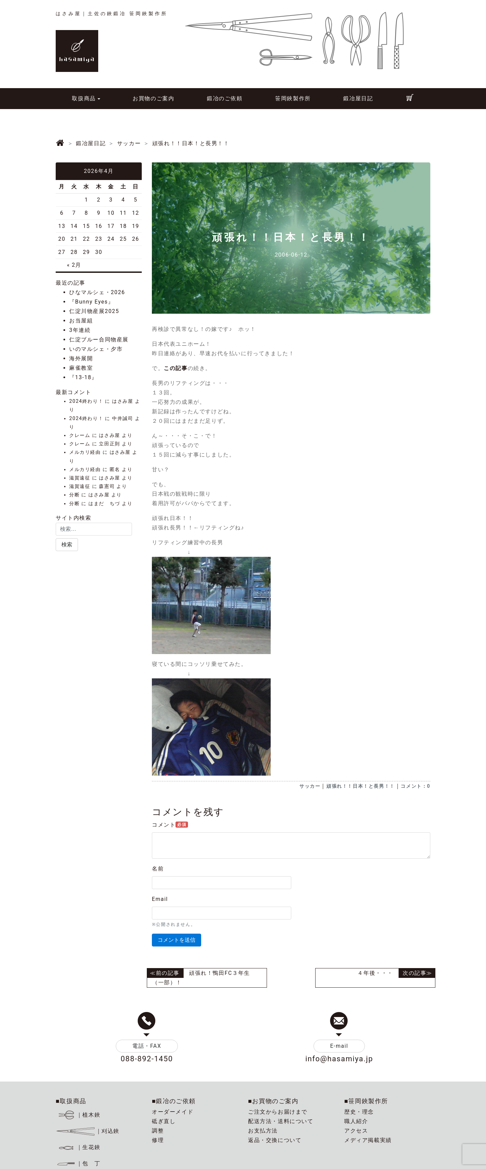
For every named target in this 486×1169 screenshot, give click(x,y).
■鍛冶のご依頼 (174, 1101)
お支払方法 (263, 1130)
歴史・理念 (359, 1112)
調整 (158, 1130)
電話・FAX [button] (146, 1046)
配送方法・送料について (281, 1121)
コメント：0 (415, 786)
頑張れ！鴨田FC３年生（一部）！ (201, 978)
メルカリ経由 (85, 452)
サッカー (309, 786)
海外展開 (81, 358)
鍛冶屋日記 (358, 98)
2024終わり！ (86, 401)
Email (160, 899)
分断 (74, 495)
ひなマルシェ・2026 (97, 292)
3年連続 (79, 330)
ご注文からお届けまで (277, 1112)
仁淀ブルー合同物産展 (99, 339)
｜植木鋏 (79, 1115)
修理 (158, 1140)
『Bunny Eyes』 (91, 301)
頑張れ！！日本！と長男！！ (360, 786)
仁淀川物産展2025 (94, 311)
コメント (170, 825)
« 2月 (74, 265)
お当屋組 (81, 320)
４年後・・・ (375, 973)
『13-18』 (83, 377)
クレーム (79, 435)
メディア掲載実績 (368, 1140)
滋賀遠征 (79, 478)
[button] (67, 544)
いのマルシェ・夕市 (96, 349)
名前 (158, 868)
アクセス (356, 1130)
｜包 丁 (78, 1163)
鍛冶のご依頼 (225, 98)
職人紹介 (356, 1121)
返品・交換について (274, 1140)
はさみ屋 (122, 401)
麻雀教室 (81, 368)
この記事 (175, 368)
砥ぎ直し (164, 1121)
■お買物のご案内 (273, 1101)
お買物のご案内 (153, 98)
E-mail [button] (339, 1046)
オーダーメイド (172, 1112)
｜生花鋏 (79, 1147)
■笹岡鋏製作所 (366, 1101)
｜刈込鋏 (87, 1131)
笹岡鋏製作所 (293, 98)
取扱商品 (84, 98)
